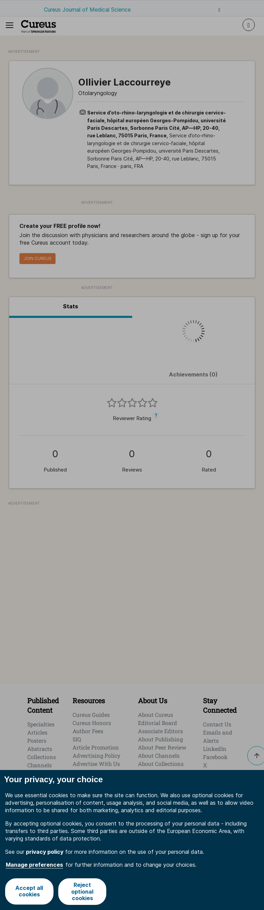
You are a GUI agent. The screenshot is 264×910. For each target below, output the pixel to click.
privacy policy (44, 851)
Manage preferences (34, 864)
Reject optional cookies (83, 891)
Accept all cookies (29, 891)
